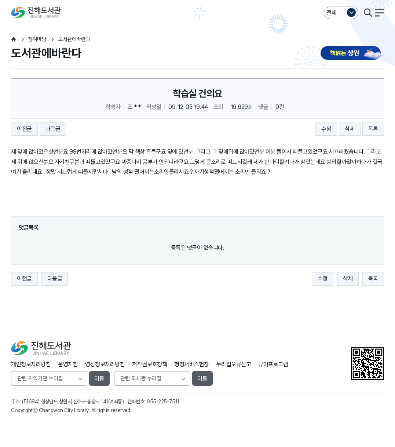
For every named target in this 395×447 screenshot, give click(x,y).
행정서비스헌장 (191, 364)
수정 (326, 128)
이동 (99, 378)
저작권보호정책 (149, 364)
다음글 (53, 128)
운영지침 (68, 364)
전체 (331, 12)
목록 (373, 128)
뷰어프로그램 (273, 364)
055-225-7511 (163, 401)
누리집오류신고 (233, 364)
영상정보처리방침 (105, 364)
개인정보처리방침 (31, 364)
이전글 (24, 128)
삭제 (350, 128)
